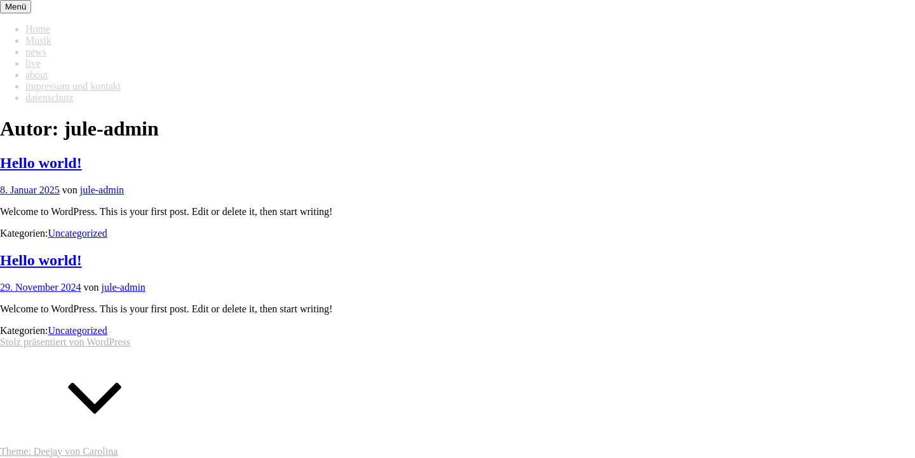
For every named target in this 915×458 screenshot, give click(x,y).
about (36, 74)
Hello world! (41, 163)
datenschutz (49, 97)
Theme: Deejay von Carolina (59, 451)
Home (37, 29)
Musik (38, 40)
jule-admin (102, 189)
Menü (15, 6)
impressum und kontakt (73, 86)
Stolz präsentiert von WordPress (65, 342)
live (33, 63)
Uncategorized (77, 233)
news (35, 51)
